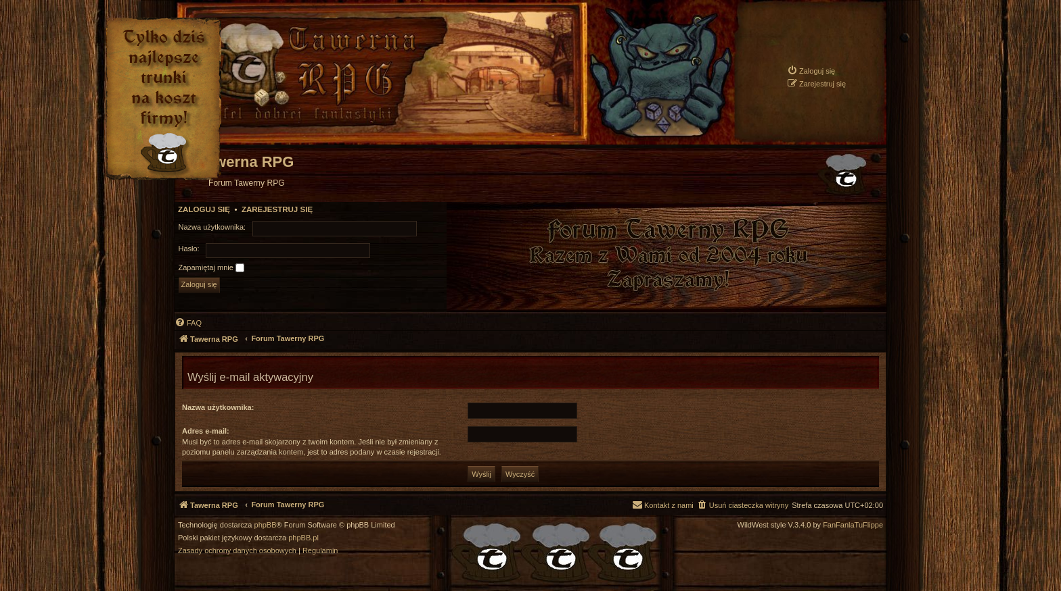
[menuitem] (811, 70)
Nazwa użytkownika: (218, 407)
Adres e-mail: (205, 431)
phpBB (265, 525)
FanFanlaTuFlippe (853, 525)
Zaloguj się (204, 209)
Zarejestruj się (277, 209)
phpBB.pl (303, 538)
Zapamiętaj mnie (211, 268)
